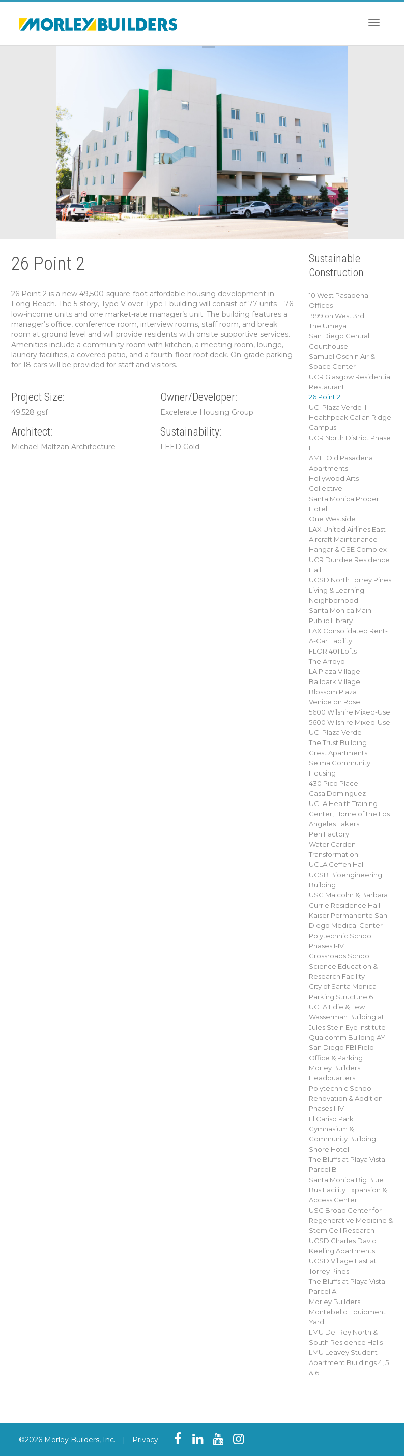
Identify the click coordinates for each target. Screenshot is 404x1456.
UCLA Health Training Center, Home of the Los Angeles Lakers (349, 813)
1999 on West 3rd (336, 316)
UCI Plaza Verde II (337, 407)
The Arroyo (327, 661)
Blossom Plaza (333, 692)
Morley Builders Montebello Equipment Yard (347, 1311)
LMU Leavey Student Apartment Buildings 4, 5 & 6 (349, 1362)
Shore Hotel (329, 1149)
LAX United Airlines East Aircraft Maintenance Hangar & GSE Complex (348, 539)
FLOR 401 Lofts (333, 651)
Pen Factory (329, 834)
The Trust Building (338, 742)
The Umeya (328, 326)
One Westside (332, 519)
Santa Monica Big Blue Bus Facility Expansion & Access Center (348, 1189)
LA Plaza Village (334, 671)
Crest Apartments (338, 753)
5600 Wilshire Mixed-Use (349, 712)
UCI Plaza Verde (335, 732)
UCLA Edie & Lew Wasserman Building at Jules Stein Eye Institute (347, 1017)
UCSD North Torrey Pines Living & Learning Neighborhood (350, 590)
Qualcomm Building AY (347, 1037)
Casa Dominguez (337, 793)
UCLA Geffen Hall (337, 864)
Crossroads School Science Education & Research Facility (343, 966)
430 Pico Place (333, 783)
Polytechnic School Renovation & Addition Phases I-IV (346, 1098)
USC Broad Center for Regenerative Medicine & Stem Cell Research (351, 1220)
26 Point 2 (324, 397)
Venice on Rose (334, 702)
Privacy (145, 1439)
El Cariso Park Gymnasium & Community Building (342, 1128)
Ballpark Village (334, 681)
